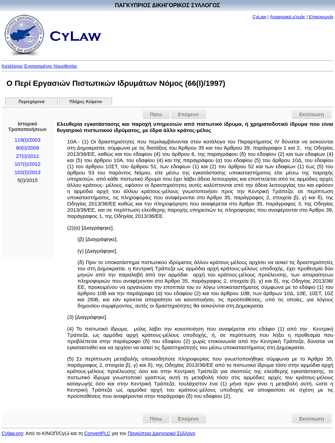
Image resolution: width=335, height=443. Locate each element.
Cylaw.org (12, 433)
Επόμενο (188, 114)
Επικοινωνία (321, 16)
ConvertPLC (97, 433)
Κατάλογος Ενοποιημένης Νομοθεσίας (40, 66)
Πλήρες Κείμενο (85, 101)
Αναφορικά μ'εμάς (287, 16)
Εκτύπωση (311, 114)
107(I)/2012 (27, 164)
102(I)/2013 (27, 172)
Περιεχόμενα (31, 101)
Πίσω (156, 114)
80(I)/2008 (27, 148)
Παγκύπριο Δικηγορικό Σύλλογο (161, 433)
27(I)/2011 (27, 156)
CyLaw (259, 16)
